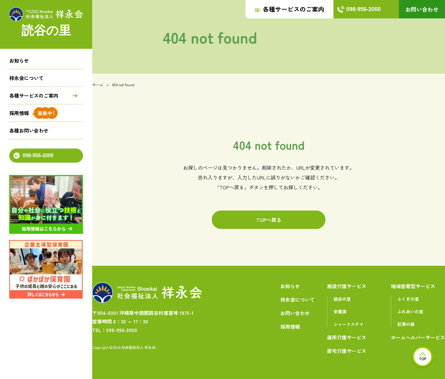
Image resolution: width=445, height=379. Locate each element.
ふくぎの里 (408, 299)
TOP (423, 356)
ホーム (97, 84)
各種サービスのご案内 (33, 95)
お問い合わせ (422, 9)
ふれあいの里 (410, 311)
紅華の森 (406, 324)
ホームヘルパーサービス (418, 337)
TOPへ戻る (268, 219)
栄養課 (339, 311)
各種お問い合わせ (29, 130)
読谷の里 (342, 299)
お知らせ (19, 60)
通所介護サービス (346, 337)
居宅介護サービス (346, 350)
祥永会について (26, 78)
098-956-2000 (33, 156)
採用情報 (19, 113)
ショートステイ (348, 324)
